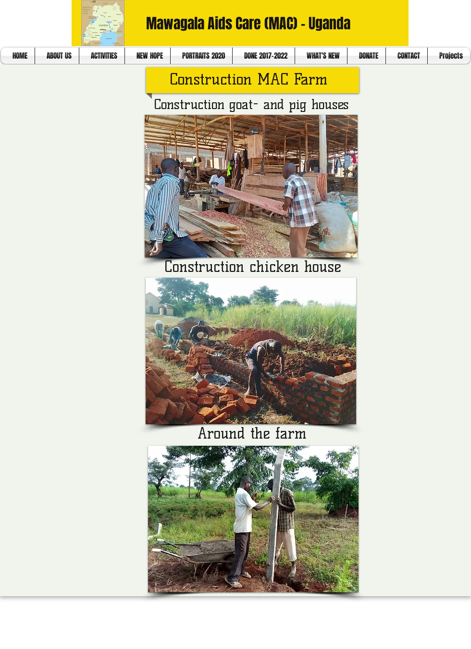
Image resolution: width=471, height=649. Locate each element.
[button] (251, 186)
